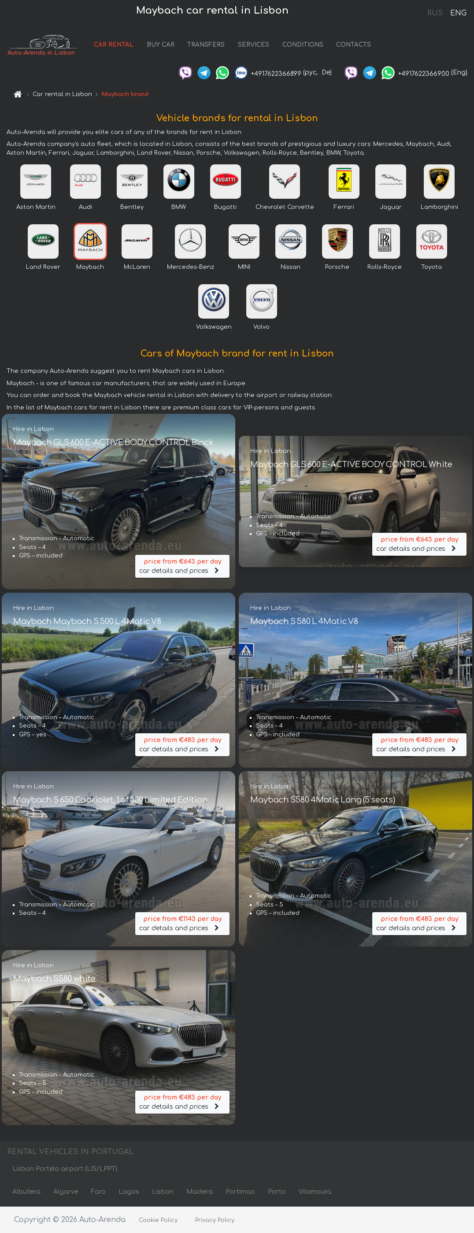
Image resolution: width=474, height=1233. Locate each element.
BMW (178, 207)
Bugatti (225, 207)
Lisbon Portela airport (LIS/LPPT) (64, 1169)
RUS (435, 13)
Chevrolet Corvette (285, 207)
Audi (85, 207)
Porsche (337, 267)
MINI (244, 267)
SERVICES (255, 45)
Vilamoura (315, 1192)
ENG (458, 13)
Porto (277, 1192)
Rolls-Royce (384, 267)
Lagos (128, 1192)
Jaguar (391, 207)
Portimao (240, 1192)
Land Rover (43, 267)
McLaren (137, 267)
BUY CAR (162, 45)
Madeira (199, 1192)
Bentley (132, 207)
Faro (98, 1192)
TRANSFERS (207, 45)
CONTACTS (355, 45)
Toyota (431, 267)
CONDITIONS (304, 45)
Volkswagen (214, 327)
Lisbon (163, 1192)
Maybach (90, 267)
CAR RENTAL (115, 45)
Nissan (290, 267)
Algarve (65, 1192)
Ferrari (344, 207)
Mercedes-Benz (190, 267)
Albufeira (26, 1192)
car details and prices (182, 565)
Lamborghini (439, 207)
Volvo (261, 327)
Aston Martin (36, 207)
